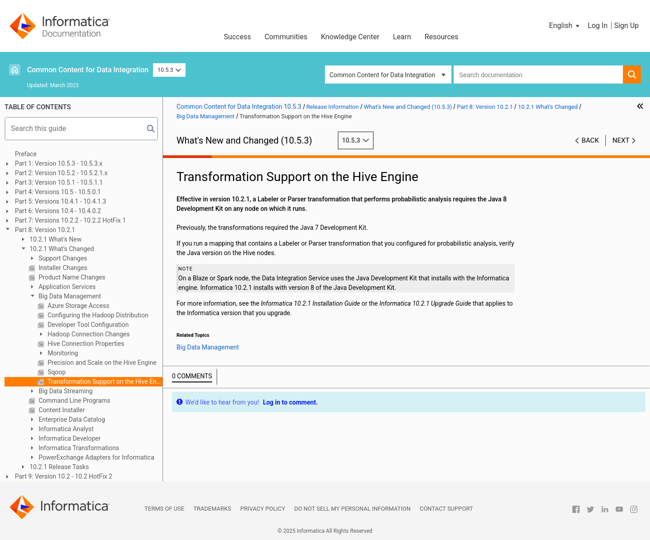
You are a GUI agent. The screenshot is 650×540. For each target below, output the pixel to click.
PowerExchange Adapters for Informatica (95, 457)
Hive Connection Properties (85, 343)
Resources (442, 37)
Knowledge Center (350, 37)
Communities (286, 37)
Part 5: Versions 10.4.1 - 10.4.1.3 (60, 201)
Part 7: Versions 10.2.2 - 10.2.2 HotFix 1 (70, 220)
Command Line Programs (73, 400)
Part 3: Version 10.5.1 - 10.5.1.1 (59, 182)
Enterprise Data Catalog (71, 419)
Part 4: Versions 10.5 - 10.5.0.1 (58, 192)
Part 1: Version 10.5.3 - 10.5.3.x (58, 163)
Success (237, 37)
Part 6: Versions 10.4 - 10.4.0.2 (58, 210)
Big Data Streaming (65, 391)
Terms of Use (164, 508)
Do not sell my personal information (352, 508)
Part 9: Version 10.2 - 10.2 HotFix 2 (63, 476)
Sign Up (626, 25)
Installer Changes (62, 267)
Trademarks (212, 508)
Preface (26, 154)
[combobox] (538, 74)
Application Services (66, 286)
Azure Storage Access (77, 305)
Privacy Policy (262, 508)
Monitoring (62, 353)
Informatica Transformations (78, 448)
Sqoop (56, 372)
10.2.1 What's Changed (61, 248)
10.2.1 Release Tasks (58, 466)
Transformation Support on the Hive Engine (104, 381)
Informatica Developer (69, 438)
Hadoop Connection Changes (88, 334)
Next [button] (621, 140)
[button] (565, 26)
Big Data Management (69, 296)
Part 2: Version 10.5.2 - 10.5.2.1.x (61, 173)
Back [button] (590, 140)
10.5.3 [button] (169, 69)
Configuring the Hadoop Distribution (97, 315)
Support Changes (62, 258)
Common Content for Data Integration (88, 69)
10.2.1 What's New (55, 239)
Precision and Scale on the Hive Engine (101, 362)
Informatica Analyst (65, 429)
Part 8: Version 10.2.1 (45, 229)
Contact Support (446, 508)
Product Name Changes (71, 277)
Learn (402, 37)
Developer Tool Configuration (87, 324)
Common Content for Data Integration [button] (382, 75)
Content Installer (61, 410)
